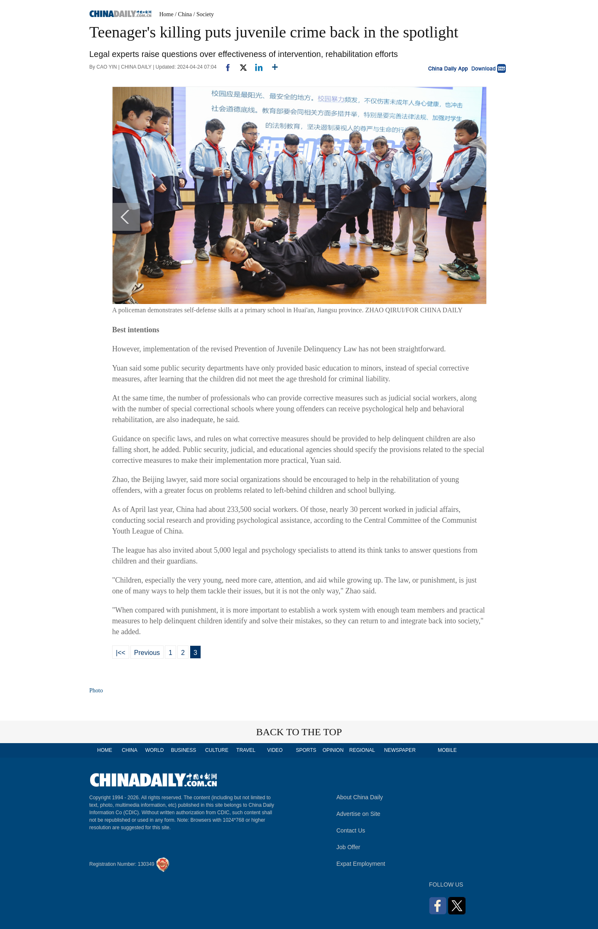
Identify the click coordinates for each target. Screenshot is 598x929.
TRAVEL (245, 750)
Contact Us (350, 830)
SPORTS (306, 750)
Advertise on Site (358, 813)
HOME (104, 750)
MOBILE (447, 750)
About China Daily (359, 797)
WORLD (154, 750)
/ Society (204, 14)
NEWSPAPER (399, 750)
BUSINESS (183, 750)
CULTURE (216, 750)
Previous (147, 652)
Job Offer (348, 847)
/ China (183, 14)
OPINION (333, 750)
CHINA (129, 750)
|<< (120, 652)
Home (166, 14)
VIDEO (274, 750)
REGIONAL (362, 750)
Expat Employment (360, 863)
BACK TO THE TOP (299, 731)
